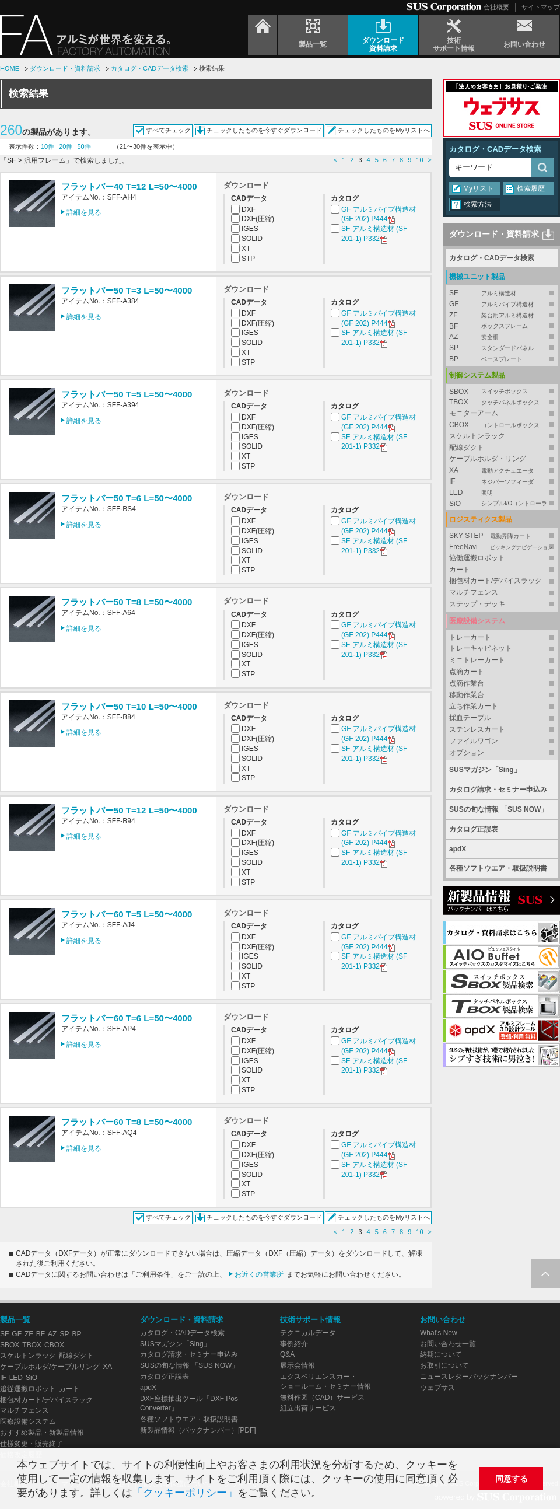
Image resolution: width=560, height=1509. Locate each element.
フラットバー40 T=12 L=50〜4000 (129, 186)
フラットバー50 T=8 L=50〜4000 (126, 602)
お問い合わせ (443, 1319)
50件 (84, 146)
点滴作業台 (466, 683)
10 (419, 159)
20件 (65, 146)
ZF (501, 315)
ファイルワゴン (473, 741)
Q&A (287, 1354)
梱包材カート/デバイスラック (495, 581)
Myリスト (478, 188)
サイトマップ (541, 7)
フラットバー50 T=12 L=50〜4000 (129, 810)
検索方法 (478, 204)
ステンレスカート (477, 729)
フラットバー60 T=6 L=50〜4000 (126, 1018)
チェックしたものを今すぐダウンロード (264, 130)
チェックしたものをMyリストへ (384, 130)
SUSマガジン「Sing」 (485, 770)
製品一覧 (15, 1319)
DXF (249, 209)
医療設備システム (28, 1421)
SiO (501, 503)
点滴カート (466, 672)
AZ (501, 337)
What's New (438, 1333)
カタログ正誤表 (473, 829)
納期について (441, 1354)
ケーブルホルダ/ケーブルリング (50, 1367)
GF (501, 304)
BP (501, 359)
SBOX (501, 391)
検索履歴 (531, 188)
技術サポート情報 (310, 1319)
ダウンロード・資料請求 (65, 68)
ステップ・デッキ (477, 604)
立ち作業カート (473, 706)
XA (501, 470)
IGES (250, 229)
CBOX (501, 425)
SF (501, 293)
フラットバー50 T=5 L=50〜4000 (126, 394)
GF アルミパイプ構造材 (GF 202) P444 (378, 215)
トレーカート (470, 637)
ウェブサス (437, 1388)
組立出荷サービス (308, 1408)
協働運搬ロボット (477, 558)
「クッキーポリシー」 (184, 1492)
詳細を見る (84, 212)
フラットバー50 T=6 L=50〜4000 (126, 498)
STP (248, 258)
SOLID (252, 239)
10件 (47, 146)
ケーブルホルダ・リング (487, 459)
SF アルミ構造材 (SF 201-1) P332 (374, 234)
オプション (466, 753)
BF (501, 326)
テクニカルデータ (308, 1333)
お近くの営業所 (259, 1274)
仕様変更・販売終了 (31, 1444)
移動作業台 (466, 695)
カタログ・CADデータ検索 (149, 68)
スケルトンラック (477, 436)
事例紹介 (294, 1344)
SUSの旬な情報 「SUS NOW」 (498, 809)
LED (501, 492)
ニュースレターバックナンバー (469, 1376)
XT (246, 248)
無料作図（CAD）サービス (322, 1397)
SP (501, 348)
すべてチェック (168, 130)
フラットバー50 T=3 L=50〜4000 (126, 290)
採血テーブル (470, 718)
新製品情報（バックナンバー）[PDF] (198, 1430)
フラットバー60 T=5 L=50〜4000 (126, 914)
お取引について (444, 1365)
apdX (457, 849)
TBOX (501, 402)
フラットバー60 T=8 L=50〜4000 (126, 1122)
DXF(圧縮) (258, 219)
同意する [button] (511, 1478)
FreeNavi (501, 547)
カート (459, 569)
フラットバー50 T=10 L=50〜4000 (129, 706)
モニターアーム (473, 413)
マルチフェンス (473, 592)
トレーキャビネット (480, 648)
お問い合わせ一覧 (448, 1344)
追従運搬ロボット (28, 1389)
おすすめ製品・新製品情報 (42, 1432)
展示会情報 (297, 1365)
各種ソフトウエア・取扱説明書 (498, 868)
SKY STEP (501, 536)
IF (501, 481)
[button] (326, 1494)
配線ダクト (466, 447)
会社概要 (496, 7)
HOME (9, 68)
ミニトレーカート (477, 660)
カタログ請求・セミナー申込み (498, 789)
